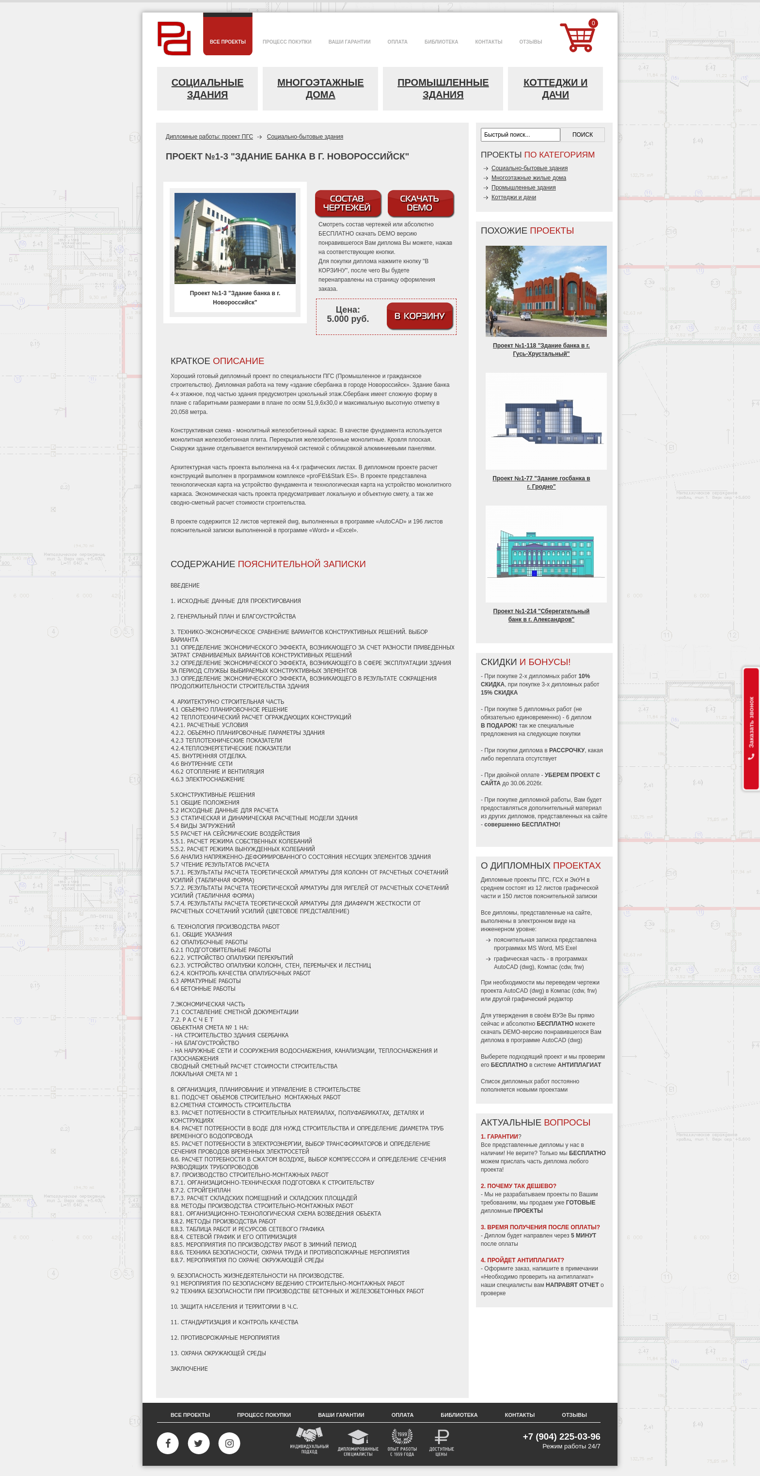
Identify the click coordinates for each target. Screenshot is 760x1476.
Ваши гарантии (341, 1415)
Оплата (403, 1415)
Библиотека (459, 1415)
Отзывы (574, 1415)
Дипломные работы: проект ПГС (209, 136)
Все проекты (190, 1415)
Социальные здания (208, 88)
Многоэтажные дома (320, 88)
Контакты (520, 1415)
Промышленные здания (443, 88)
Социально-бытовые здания (305, 136)
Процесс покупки (264, 1415)
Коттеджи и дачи (555, 88)
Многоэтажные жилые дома (528, 178)
